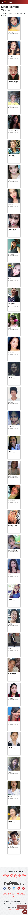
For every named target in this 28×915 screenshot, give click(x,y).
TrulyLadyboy (22, 875)
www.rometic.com (14, 909)
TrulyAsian (21, 874)
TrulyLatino (10, 877)
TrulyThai (6, 874)
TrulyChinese (13, 874)
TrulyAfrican (5, 875)
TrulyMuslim (17, 877)
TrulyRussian (13, 875)
